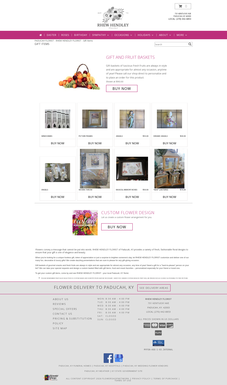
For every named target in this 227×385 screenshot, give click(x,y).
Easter (51, 35)
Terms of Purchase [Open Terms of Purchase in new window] (165, 378)
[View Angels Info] (132, 119)
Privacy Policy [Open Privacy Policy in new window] (141, 378)
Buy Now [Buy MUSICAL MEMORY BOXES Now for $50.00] (132, 197)
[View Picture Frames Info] (94, 119)
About (165, 35)
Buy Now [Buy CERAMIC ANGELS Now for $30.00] (169, 143)
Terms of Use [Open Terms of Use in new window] (123, 380)
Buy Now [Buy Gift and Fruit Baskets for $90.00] (122, 88)
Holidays (146, 35)
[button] (183, 6)
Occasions (123, 35)
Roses (65, 35)
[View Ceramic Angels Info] (169, 119)
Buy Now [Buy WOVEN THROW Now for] (95, 197)
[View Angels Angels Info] (57, 172)
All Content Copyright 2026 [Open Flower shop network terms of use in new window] (84, 378)
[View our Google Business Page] (119, 362)
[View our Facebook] (108, 362)
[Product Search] (171, 44)
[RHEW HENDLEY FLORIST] (113, 17)
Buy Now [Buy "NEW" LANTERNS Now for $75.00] (169, 197)
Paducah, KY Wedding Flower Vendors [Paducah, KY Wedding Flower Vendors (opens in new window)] (145, 365)
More (182, 35)
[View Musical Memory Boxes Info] (132, 168)
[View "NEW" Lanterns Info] (169, 168)
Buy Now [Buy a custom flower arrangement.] (117, 226)
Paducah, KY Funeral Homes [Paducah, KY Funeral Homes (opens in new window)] (75, 365)
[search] (190, 44)
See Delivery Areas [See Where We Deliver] (154, 288)
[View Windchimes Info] (57, 119)
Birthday (80, 35)
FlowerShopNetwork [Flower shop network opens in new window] (115, 378)
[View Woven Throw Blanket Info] (95, 168)
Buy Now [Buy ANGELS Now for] (57, 197)
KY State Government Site (127, 371)
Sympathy (101, 35)
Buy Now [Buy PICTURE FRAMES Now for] (95, 143)
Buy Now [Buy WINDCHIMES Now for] (57, 143)
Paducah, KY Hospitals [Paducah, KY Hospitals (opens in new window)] (107, 365)
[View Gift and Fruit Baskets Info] (82, 72)
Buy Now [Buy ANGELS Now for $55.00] (132, 143)
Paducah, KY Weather (97, 371)
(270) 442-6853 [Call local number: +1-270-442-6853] (183, 18)
